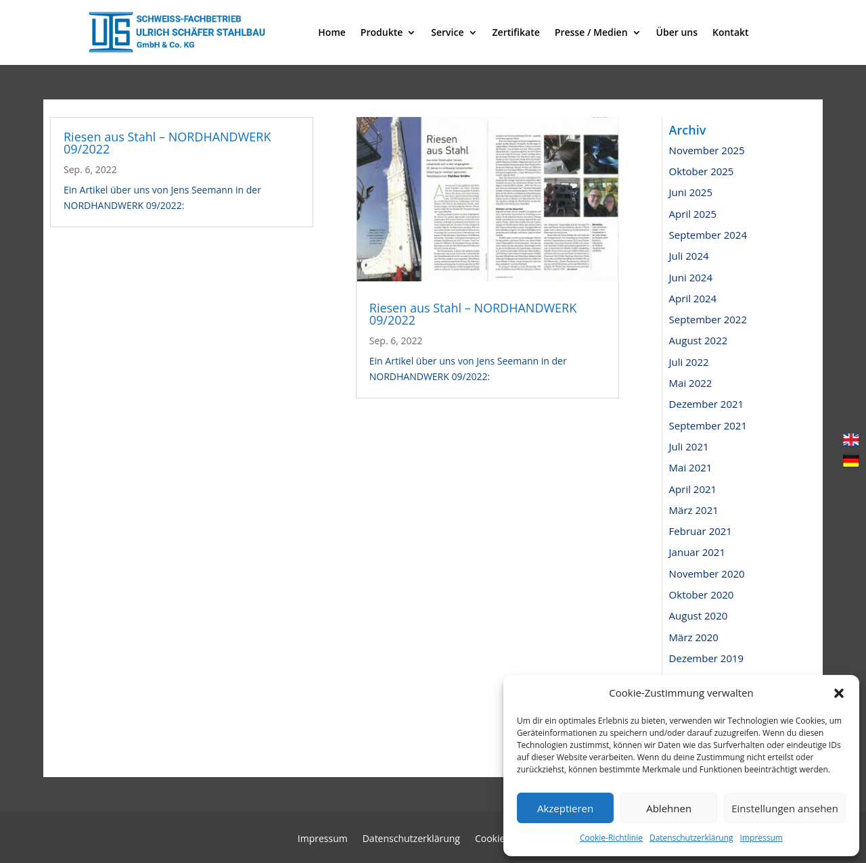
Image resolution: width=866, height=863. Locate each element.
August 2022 (698, 340)
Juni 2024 (690, 277)
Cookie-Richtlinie (611, 837)
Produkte (382, 32)
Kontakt (730, 32)
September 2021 (708, 425)
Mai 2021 (690, 467)
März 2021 (694, 510)
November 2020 (707, 573)
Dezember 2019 (706, 658)
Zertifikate (516, 32)
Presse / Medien (591, 32)
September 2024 (708, 234)
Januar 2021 (697, 552)
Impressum (761, 837)
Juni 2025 (690, 192)
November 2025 (707, 150)
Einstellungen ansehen (784, 808)
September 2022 (708, 319)
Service (447, 32)
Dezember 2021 (706, 404)
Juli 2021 (689, 446)
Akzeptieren (565, 808)
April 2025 (693, 213)
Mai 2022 (690, 383)
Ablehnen (668, 808)
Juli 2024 (689, 255)
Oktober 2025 (701, 171)
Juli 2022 (689, 362)
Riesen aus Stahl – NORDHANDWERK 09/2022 (167, 143)
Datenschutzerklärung (691, 837)
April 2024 (693, 298)
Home (332, 32)
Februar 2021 (700, 531)
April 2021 (693, 489)
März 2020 (694, 637)
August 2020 (698, 615)
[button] (839, 693)
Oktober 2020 (701, 594)
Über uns (677, 32)
